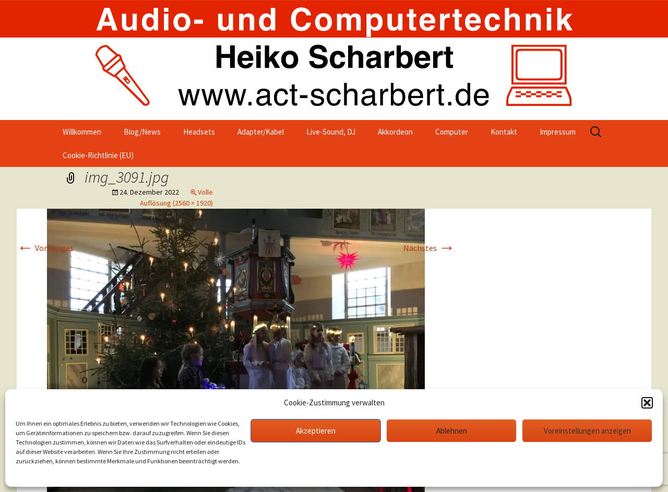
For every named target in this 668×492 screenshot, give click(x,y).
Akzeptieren (316, 431)
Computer (451, 132)
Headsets (199, 132)
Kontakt (504, 132)
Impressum (558, 132)
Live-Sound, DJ (330, 132)
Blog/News (142, 132)
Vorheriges (45, 248)
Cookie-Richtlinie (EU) (98, 155)
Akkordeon (395, 132)
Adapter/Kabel (260, 132)
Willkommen (82, 132)
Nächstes (429, 248)
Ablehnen (451, 431)
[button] (647, 403)
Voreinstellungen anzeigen (587, 431)
